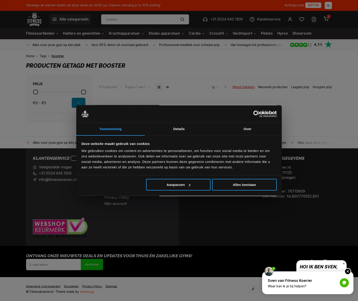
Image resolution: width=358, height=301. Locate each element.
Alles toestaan (244, 185)
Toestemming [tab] (110, 129)
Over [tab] (248, 129)
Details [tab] (179, 129)
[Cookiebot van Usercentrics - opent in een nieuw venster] (257, 114)
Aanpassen (178, 185)
